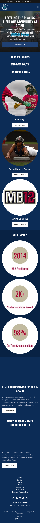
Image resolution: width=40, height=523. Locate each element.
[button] (37, 7)
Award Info (9, 410)
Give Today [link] (20, 489)
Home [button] (20, 478)
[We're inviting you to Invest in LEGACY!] (20, 1)
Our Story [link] (20, 480)
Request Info (20, 125)
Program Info (20, 175)
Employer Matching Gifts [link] (20, 492)
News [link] (20, 485)
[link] (4, 7)
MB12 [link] (20, 482)
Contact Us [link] (20, 487)
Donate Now (20, 44)
